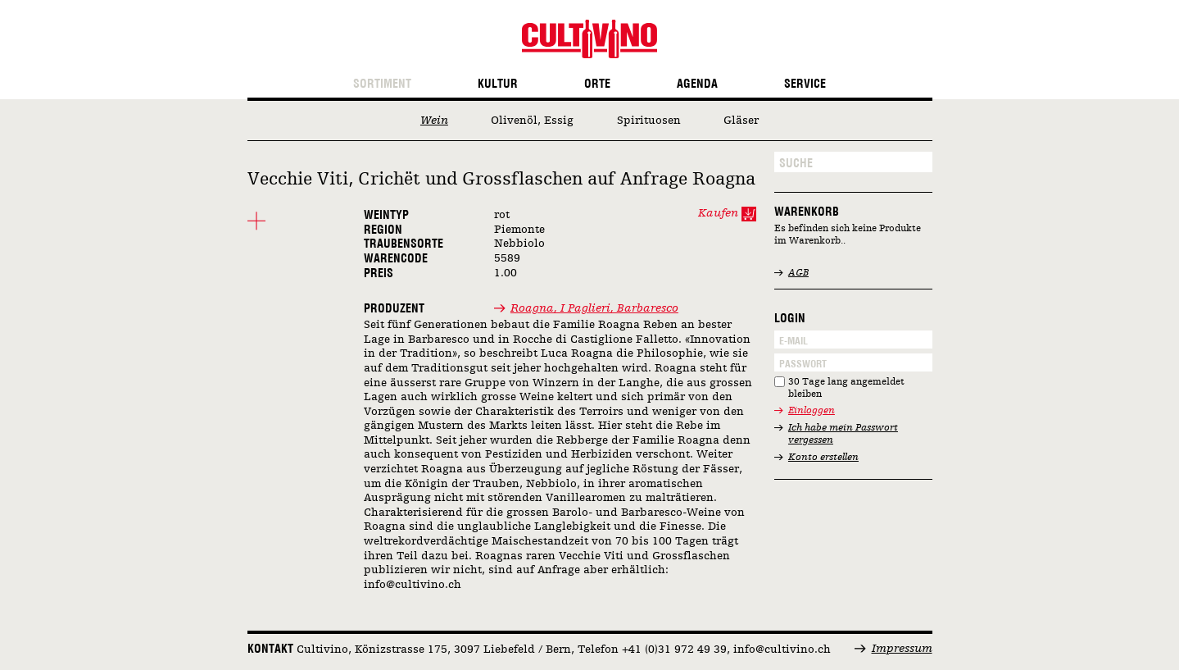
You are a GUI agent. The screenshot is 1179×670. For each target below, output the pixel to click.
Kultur (498, 84)
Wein (434, 120)
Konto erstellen (823, 458)
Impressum (902, 648)
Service (805, 84)
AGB (798, 273)
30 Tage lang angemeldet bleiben (846, 388)
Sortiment (382, 84)
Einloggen (811, 411)
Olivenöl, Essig (532, 120)
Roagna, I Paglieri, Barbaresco (594, 308)
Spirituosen (649, 120)
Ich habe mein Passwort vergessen (843, 434)
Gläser (741, 120)
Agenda (697, 84)
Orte (597, 84)
